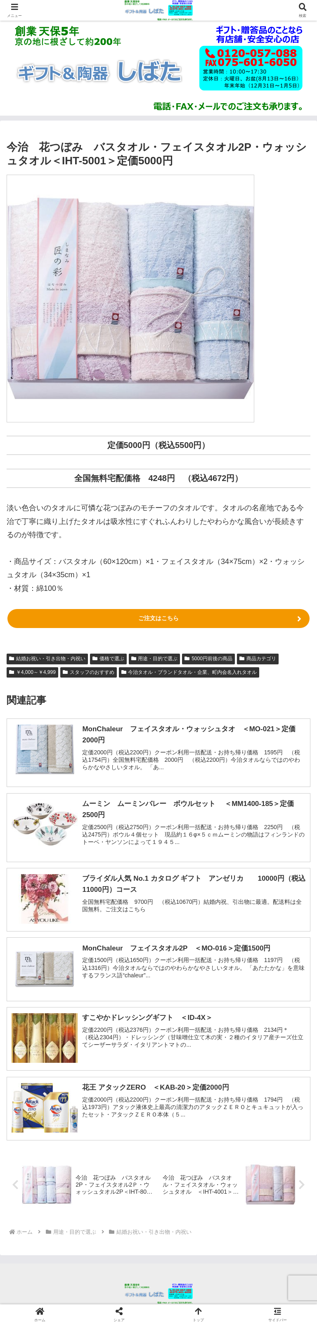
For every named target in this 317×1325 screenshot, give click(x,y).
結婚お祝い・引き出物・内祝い (47, 658)
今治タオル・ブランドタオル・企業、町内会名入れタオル (189, 672)
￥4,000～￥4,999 (32, 672)
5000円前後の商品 (208, 658)
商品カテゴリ (257, 658)
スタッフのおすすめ (88, 672)
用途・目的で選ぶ (154, 658)
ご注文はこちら (158, 618)
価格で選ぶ (108, 658)
